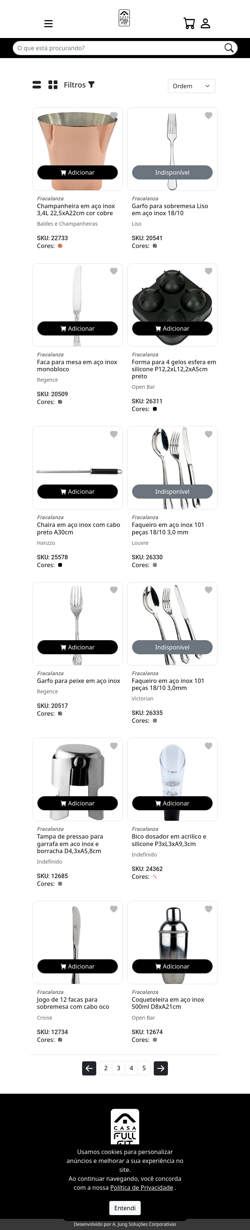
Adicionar (77, 172)
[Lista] (37, 86)
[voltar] (89, 1071)
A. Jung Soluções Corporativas (144, 1224)
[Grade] (53, 86)
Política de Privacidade (141, 1187)
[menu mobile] (48, 23)
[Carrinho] (189, 21)
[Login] (205, 21)
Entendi (124, 1208)
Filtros (79, 85)
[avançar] (161, 1071)
